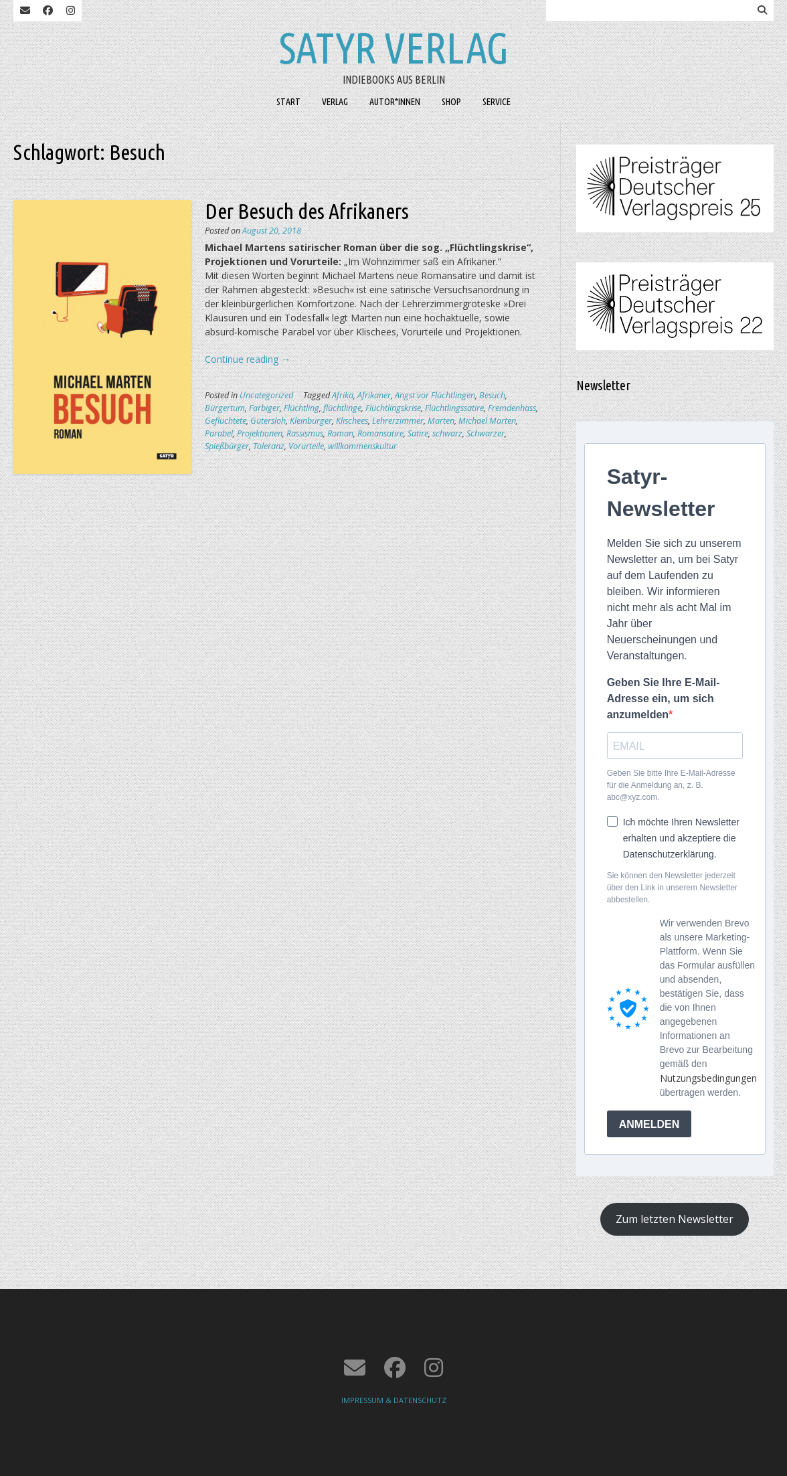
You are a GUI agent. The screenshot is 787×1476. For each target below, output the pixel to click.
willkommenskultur (362, 446)
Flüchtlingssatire (454, 408)
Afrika (342, 395)
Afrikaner (374, 395)
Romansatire (380, 433)
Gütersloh (268, 420)
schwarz (447, 433)
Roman (340, 433)
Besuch (492, 395)
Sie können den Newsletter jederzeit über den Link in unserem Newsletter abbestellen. (672, 887)
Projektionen (259, 433)
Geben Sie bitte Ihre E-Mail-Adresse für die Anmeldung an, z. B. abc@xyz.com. (671, 785)
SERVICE (497, 101)
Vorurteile (306, 446)
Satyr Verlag (394, 47)
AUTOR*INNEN (394, 101)
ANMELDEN (649, 1124)
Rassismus (304, 433)
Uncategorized (266, 395)
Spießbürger (227, 446)
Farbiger (264, 408)
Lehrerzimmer (398, 420)
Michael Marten (487, 420)
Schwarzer (485, 433)
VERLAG (335, 101)
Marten (441, 420)
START (288, 101)
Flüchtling (301, 408)
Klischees (352, 420)
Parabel (219, 433)
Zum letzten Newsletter (674, 1219)
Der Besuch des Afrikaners (307, 211)
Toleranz (268, 446)
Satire (418, 433)
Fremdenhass (512, 408)
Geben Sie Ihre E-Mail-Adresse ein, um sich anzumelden (663, 698)
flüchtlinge (342, 408)
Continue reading (247, 359)
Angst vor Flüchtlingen (435, 395)
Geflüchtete (225, 420)
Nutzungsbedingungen (708, 1078)
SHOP (451, 101)
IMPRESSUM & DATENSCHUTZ (393, 1400)
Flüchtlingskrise (393, 408)
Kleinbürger (311, 420)
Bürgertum (225, 408)
